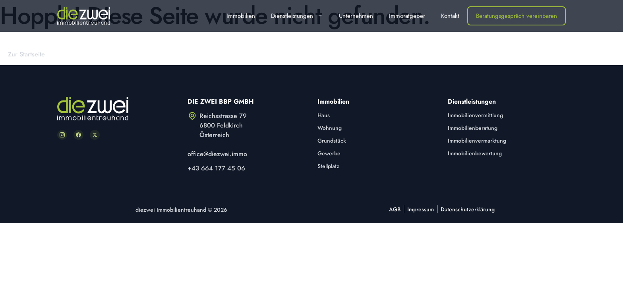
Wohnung (329, 128)
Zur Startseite (26, 54)
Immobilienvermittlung (475, 115)
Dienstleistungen (301, 16)
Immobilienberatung (472, 128)
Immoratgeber (407, 16)
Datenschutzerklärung (468, 209)
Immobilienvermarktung (477, 141)
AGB (394, 209)
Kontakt (450, 16)
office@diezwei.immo (217, 153)
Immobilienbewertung (475, 153)
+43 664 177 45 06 (216, 168)
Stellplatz (328, 166)
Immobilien (240, 16)
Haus (323, 115)
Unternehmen (356, 16)
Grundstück (331, 141)
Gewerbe (329, 153)
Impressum (420, 209)
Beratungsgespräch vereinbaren (516, 16)
